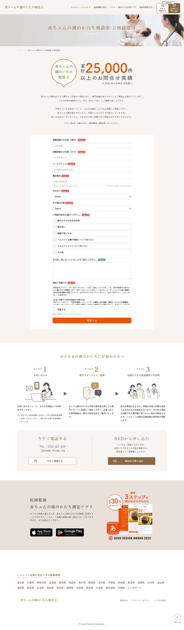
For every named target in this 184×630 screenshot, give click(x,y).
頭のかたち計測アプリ (127, 7)
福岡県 (69, 587)
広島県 (40, 587)
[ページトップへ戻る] (177, 617)
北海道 (52, 582)
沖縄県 (121, 587)
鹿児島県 (110, 587)
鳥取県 (50, 587)
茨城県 (121, 582)
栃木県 (82, 582)
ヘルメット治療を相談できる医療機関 (38, 575)
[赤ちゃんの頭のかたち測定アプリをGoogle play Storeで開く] (70, 532)
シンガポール (135, 587)
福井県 (20, 587)
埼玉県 (101, 582)
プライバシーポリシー (140, 600)
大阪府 (30, 582)
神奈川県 (41, 582)
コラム (112, 7)
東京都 (20, 582)
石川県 (150, 582)
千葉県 (111, 582)
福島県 (72, 582)
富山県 (160, 582)
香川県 (60, 587)
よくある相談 (160, 600)
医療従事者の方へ (146, 7)
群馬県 (91, 582)
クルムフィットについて (81, 7)
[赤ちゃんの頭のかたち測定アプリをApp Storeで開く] (41, 532)
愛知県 (62, 582)
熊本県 (89, 587)
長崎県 (79, 587)
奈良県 (30, 587)
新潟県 (131, 582)
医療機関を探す (100, 7)
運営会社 (124, 600)
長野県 (141, 582)
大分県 (99, 587)
